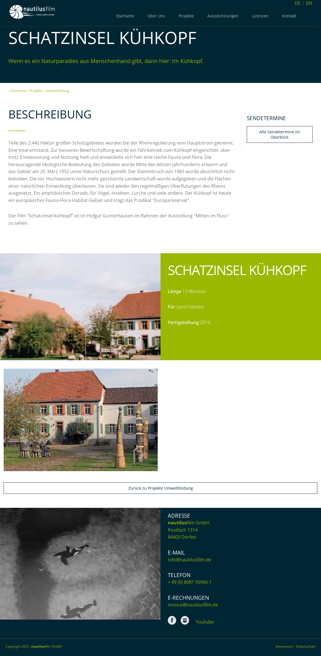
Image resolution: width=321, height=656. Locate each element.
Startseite (125, 15)
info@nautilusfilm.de (189, 560)
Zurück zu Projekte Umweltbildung (160, 488)
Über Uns (156, 15)
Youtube (205, 622)
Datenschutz (305, 646)
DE (298, 3)
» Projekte (34, 90)
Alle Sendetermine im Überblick (279, 134)
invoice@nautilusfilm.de (193, 605)
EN (309, 3)
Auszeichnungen (223, 15)
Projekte (186, 15)
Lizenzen (260, 15)
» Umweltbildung (56, 90)
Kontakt (289, 15)
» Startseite (17, 90)
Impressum (286, 646)
